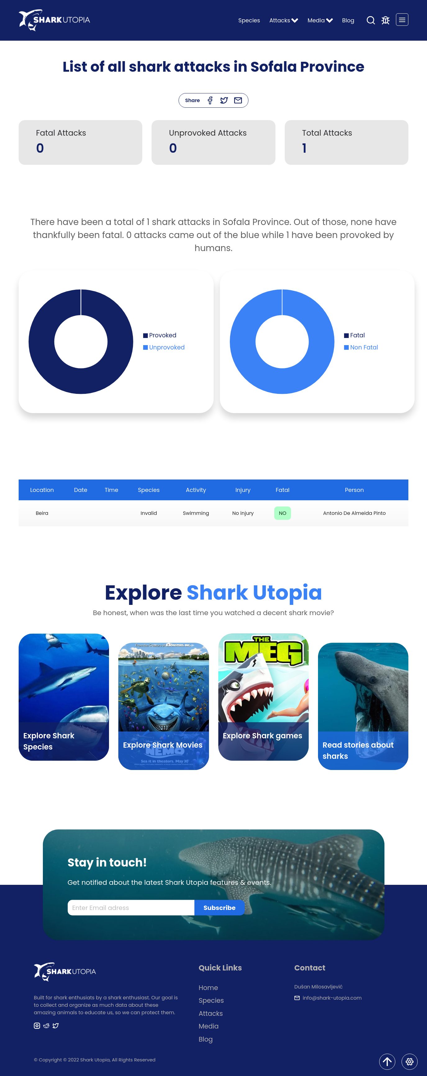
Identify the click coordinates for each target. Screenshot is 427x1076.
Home (208, 987)
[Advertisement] (214, 194)
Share (192, 100)
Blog (348, 20)
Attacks (211, 1013)
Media (209, 1026)
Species (249, 20)
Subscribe (220, 907)
